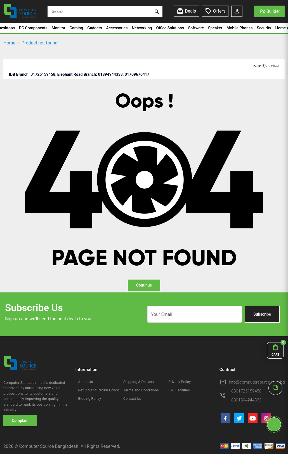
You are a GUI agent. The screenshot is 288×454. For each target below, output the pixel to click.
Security (264, 28)
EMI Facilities (179, 390)
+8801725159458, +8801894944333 (246, 396)
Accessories (117, 28)
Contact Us (132, 398)
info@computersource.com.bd (257, 382)
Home (9, 43)
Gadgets (94, 28)
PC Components (33, 28)
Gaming (76, 28)
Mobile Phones (239, 28)
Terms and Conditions (141, 390)
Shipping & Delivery (138, 382)
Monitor (58, 28)
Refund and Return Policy (98, 390)
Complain (20, 420)
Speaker (215, 28)
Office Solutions (170, 28)
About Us (85, 382)
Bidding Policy (89, 398)
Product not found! (40, 43)
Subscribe (262, 314)
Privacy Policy (179, 382)
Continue (144, 285)
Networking (142, 28)
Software (196, 28)
